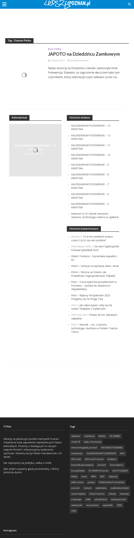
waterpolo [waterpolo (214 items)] (76, 505)
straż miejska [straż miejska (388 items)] (78, 493)
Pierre (74, 266)
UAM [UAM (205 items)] (87, 499)
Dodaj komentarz (79, 60)
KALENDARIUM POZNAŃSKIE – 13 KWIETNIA (35, 147)
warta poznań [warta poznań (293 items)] (118, 499)
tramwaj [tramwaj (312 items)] (124, 493)
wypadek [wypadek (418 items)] (108, 505)
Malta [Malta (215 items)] (74, 476)
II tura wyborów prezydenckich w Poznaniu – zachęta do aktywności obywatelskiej (94, 285)
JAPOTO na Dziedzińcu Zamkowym (84, 54)
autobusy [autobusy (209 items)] (89, 436)
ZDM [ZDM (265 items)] (119, 505)
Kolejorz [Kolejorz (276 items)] (112, 459)
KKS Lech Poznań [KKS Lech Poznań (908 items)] (94, 459)
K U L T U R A (54, 49)
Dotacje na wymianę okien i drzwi (100, 266)
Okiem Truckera (80, 256)
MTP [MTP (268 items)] (102, 476)
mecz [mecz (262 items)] (84, 476)
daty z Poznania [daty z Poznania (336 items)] (92, 441)
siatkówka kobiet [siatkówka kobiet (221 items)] (120, 488)
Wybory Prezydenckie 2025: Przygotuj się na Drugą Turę (90, 297)
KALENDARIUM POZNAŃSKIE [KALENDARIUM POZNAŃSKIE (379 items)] (101, 453)
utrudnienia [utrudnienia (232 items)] (101, 499)
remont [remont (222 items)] (87, 488)
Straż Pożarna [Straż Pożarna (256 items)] (97, 493)
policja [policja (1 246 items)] (91, 482)
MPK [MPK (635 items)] (93, 476)
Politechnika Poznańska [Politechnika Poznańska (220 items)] (111, 482)
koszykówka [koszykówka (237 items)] (78, 470)
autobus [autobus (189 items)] (75, 436)
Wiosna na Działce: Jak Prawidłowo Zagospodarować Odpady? (93, 273)
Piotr (74, 282)
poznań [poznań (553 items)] (75, 488)
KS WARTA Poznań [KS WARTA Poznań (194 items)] (98, 470)
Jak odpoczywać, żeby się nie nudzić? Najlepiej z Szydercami (91, 306)
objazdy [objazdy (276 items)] (113, 476)
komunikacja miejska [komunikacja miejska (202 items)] (82, 464)
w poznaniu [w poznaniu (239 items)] (92, 505)
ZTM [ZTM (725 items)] (73, 510)
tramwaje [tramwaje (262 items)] (76, 499)
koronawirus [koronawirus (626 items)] (116, 464)
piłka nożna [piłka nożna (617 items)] (77, 482)
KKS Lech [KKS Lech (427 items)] (76, 459)
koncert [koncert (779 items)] (102, 464)
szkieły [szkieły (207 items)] (112, 493)
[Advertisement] (67, 20)
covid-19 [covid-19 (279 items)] (75, 441)
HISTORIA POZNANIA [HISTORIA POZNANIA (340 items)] (111, 447)
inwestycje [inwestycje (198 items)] (77, 453)
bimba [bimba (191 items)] (102, 436)
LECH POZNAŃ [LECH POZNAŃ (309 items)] (120, 470)
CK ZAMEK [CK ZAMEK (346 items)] (115, 436)
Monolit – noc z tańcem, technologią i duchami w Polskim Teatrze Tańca (94, 328)
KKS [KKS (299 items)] (122, 453)
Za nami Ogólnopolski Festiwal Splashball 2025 (95, 248)
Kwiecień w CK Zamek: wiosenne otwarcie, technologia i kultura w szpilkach (95, 215)
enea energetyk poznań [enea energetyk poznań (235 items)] (84, 447)
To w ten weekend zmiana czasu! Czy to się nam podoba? (92, 238)
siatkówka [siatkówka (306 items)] (101, 488)
